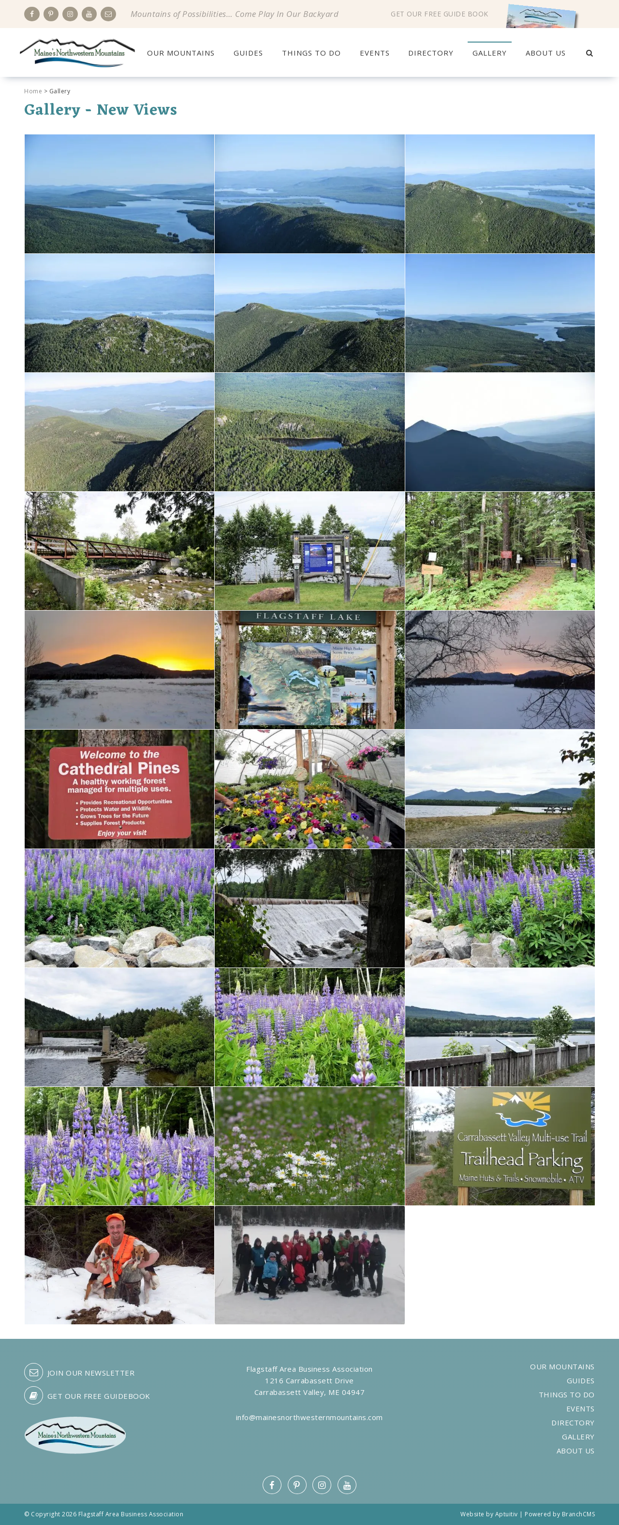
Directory (431, 53)
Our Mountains (181, 53)
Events (375, 53)
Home (33, 91)
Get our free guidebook (87, 1395)
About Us (546, 53)
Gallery (489, 53)
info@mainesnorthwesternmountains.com (309, 1417)
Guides (248, 53)
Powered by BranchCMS (560, 1514)
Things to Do (311, 53)
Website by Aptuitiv (489, 1514)
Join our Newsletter (79, 1372)
